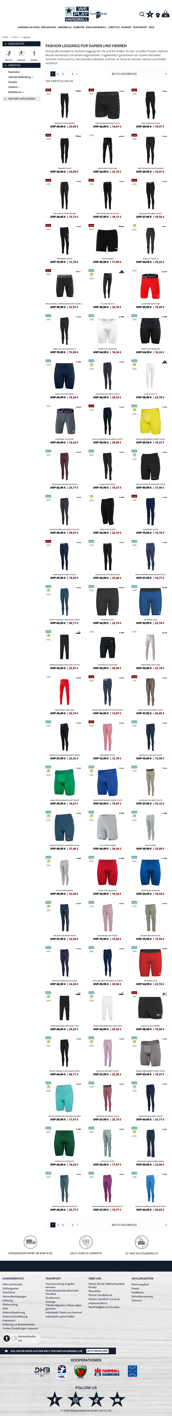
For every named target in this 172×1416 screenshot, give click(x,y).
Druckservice (53, 1297)
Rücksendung (10, 1304)
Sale (151, 27)
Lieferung (8, 1300)
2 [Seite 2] (58, 74)
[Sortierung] (139, 73)
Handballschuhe (29, 27)
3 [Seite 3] (62, 74)
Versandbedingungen (15, 1296)
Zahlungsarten (11, 1288)
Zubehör (78, 27)
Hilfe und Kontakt (12, 1284)
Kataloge (50, 1301)
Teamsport (140, 27)
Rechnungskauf (140, 1284)
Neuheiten (14, 72)
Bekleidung (48, 27)
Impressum (9, 1320)
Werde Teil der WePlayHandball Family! (106, 1285)
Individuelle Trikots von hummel (64, 1312)
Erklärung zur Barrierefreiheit (18, 1324)
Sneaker (12, 82)
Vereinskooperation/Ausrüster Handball (62, 1292)
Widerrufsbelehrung (14, 1312)
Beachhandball (96, 27)
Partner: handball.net (100, 1295)
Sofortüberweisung (142, 1296)
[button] (142, 14)
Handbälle (65, 27)
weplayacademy (98, 1303)
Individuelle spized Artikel (60, 1316)
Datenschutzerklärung (15, 1316)
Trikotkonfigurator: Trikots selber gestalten (63, 1307)
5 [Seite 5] (72, 74)
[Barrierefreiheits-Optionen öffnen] (7, 1338)
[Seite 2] (77, 73)
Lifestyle (114, 27)
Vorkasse (137, 1300)
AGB (5, 1308)
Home (5, 37)
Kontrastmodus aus (27, 1338)
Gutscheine (9, 1292)
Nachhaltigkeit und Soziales (104, 1307)
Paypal (135, 1288)
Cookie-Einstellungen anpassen (20, 1328)
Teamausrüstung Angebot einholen (60, 1285)
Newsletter (95, 1291)
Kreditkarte (138, 1292)
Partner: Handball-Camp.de (104, 1299)
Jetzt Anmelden (97, 1350)
